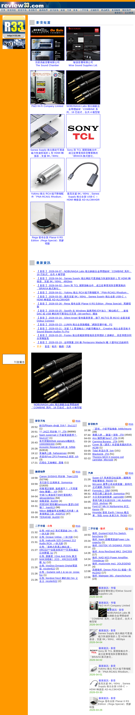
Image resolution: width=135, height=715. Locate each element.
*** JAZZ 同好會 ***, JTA (52, 431)
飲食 (75, 10)
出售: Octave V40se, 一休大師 (56, 537)
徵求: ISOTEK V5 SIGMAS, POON (111, 545)
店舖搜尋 (94, 10)
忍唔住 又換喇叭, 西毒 (51, 462)
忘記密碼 (129, 13)
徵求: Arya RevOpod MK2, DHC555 (112, 551)
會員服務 (116, 10)
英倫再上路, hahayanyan (53, 453)
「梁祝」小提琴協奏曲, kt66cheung (111, 428)
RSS (78, 421)
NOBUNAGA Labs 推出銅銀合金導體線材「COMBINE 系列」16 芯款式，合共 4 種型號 (56, 405)
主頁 (3, 10)
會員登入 (119, 13)
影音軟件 (33, 10)
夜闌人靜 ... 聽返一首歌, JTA (108, 434)
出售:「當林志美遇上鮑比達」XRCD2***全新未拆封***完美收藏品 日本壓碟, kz (58, 549)
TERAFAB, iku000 (49, 517)
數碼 (61, 346)
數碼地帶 (43, 10)
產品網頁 (105, 10)
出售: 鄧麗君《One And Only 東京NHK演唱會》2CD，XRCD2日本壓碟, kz (58, 559)
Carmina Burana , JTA (104, 441)
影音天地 (22, 10)
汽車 (69, 10)
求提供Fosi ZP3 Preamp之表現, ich (58, 456)
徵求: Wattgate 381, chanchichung (111, 575)
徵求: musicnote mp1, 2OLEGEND (111, 563)
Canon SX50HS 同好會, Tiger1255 (58, 476)
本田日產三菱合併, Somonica (108, 493)
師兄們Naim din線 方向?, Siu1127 (58, 425)
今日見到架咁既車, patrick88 (108, 497)
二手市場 (84, 10)
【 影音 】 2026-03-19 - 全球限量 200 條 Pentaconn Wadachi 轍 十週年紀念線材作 (83, 342)
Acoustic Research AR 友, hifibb (57, 447)
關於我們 (126, 10)
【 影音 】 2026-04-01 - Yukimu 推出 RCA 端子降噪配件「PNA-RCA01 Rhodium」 (83, 292)
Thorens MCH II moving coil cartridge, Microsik (108, 458)
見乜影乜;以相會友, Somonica (55, 482)
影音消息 (11, 10)
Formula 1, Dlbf (101, 490)
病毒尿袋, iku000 (48, 501)
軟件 (54, 346)
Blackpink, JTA (100, 454)
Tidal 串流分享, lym (103, 450)
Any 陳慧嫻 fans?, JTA (104, 438)
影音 (47, 346)
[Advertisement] (81, 252)
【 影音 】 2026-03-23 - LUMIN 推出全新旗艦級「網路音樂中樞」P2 (74, 324)
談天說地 (54, 10)
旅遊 (63, 10)
